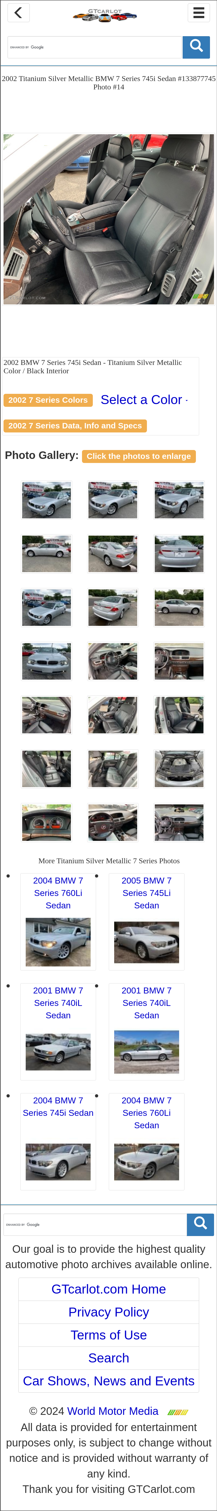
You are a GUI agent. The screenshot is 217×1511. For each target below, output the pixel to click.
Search (108, 1358)
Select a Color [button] (144, 399)
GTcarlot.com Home (108, 1289)
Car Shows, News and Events (109, 1381)
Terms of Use (109, 1335)
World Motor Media (113, 1411)
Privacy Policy (108, 1312)
